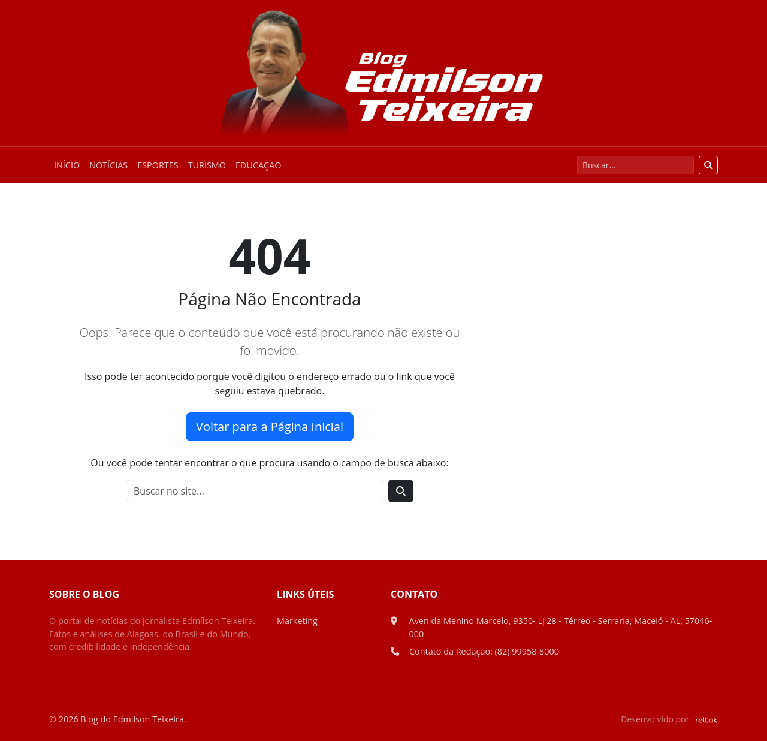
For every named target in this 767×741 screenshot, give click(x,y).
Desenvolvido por (669, 719)
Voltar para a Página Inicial (269, 426)
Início (67, 165)
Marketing (297, 620)
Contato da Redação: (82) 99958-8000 (484, 651)
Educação (258, 165)
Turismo (207, 165)
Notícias (108, 165)
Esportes (157, 165)
